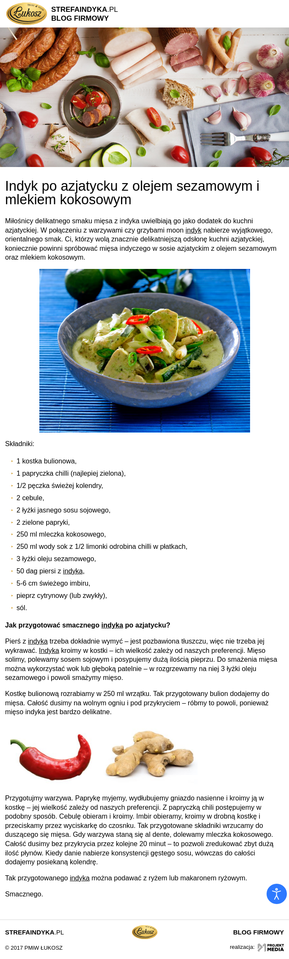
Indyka (49, 650)
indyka (112, 625)
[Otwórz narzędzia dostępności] (277, 894)
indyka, (74, 571)
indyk (193, 230)
